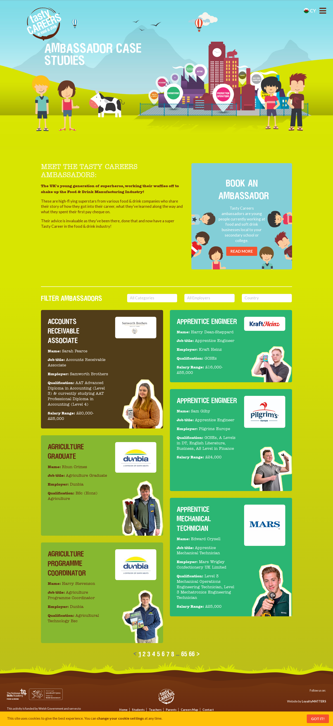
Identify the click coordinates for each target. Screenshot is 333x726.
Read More (242, 251)
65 (184, 654)
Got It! (318, 718)
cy (310, 10)
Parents (171, 709)
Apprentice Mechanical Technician (194, 519)
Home (123, 709)
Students (138, 709)
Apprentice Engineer (207, 321)
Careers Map (189, 709)
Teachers (155, 709)
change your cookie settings (120, 718)
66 (192, 654)
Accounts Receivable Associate (63, 331)
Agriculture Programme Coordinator (67, 563)
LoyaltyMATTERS (314, 701)
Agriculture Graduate (66, 451)
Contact (208, 709)
